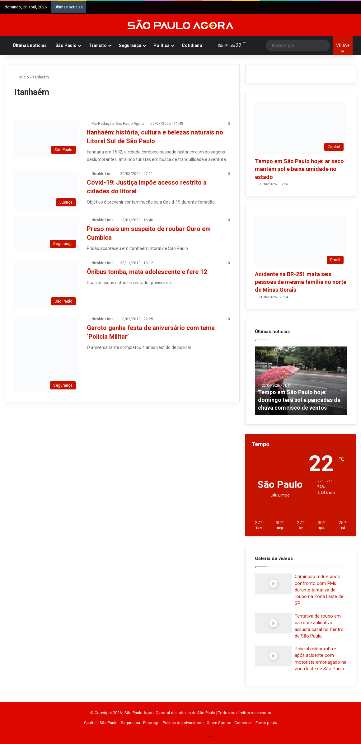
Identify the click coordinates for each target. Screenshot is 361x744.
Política (161, 45)
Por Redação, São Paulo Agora (117, 123)
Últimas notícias (30, 45)
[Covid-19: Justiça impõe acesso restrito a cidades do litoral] (46, 190)
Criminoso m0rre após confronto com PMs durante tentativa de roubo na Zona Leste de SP (319, 590)
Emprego (151, 722)
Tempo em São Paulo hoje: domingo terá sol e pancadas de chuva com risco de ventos (299, 400)
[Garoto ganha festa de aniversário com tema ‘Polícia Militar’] (46, 354)
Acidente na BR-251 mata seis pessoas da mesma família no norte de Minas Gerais (300, 282)
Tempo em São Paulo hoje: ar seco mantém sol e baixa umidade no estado (299, 169)
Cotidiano (192, 45)
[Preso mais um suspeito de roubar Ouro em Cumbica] (46, 234)
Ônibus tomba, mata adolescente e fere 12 (147, 271)
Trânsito (98, 45)
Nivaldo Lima (102, 174)
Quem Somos (219, 722)
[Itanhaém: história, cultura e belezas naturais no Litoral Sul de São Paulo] (46, 138)
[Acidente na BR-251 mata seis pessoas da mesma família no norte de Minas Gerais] (301, 241)
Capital (90, 722)
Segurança (130, 45)
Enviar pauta (266, 722)
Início (21, 77)
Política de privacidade (183, 722)
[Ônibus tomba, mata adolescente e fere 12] (46, 284)
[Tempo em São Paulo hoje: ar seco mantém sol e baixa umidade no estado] (301, 128)
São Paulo (66, 45)
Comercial (243, 722)
